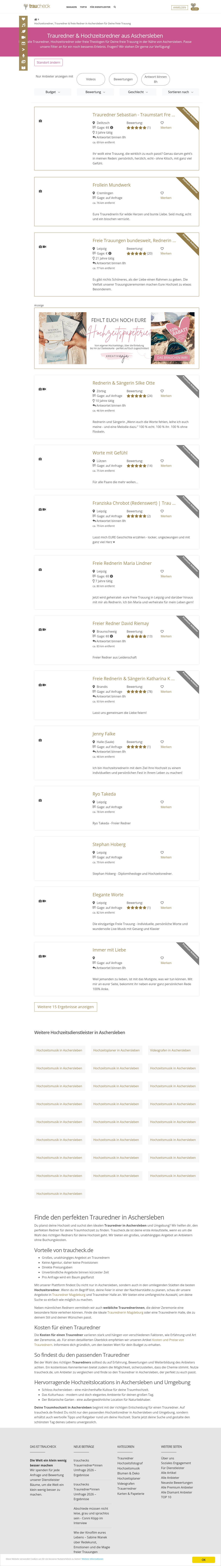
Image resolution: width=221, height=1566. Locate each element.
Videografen (126, 1486)
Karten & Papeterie (130, 1497)
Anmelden (179, 8)
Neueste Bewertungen (177, 1485)
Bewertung (94, 95)
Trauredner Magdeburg (68, 1298)
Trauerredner (126, 1491)
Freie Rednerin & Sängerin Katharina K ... (134, 682)
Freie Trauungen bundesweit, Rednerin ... (134, 244)
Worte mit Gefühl (110, 456)
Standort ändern (48, 65)
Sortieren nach (179, 95)
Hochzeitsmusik (128, 1471)
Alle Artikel (168, 1476)
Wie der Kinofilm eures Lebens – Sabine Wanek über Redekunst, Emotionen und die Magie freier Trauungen (92, 1545)
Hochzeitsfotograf (130, 1466)
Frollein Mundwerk (112, 188)
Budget (51, 95)
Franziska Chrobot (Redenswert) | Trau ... (134, 506)
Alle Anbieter (170, 1481)
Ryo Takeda (104, 797)
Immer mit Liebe (109, 953)
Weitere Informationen (127, 1560)
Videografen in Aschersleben (170, 1053)
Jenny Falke (104, 737)
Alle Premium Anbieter (177, 1490)
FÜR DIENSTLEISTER (100, 7)
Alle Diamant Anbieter (176, 1495)
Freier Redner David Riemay (121, 626)
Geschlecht (136, 95)
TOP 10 (166, 1500)
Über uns (167, 1461)
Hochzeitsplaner (128, 1481)
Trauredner (125, 1461)
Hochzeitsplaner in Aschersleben (116, 1053)
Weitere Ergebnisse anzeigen (66, 1009)
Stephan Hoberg (109, 847)
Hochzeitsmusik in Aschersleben (59, 1053)
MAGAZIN (71, 7)
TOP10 (83, 7)
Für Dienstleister (172, 1471)
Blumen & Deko (128, 1476)
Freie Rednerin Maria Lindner (122, 566)
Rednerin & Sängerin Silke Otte (124, 386)
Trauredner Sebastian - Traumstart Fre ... (134, 118)
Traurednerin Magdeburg (125, 1315)
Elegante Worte (108, 898)
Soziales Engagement (176, 1466)
